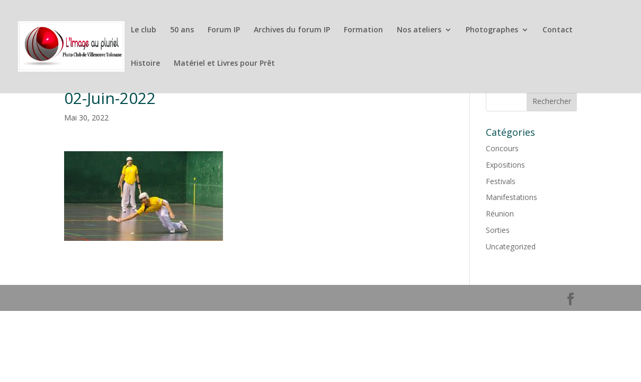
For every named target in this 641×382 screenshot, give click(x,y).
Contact (557, 30)
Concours (502, 148)
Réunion (500, 214)
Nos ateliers (419, 30)
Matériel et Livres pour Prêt (224, 63)
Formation (363, 30)
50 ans (182, 30)
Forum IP (224, 30)
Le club (143, 30)
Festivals (500, 181)
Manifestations (511, 197)
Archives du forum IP (292, 30)
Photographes (492, 30)
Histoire (145, 63)
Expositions (505, 165)
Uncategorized (511, 246)
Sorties (498, 230)
